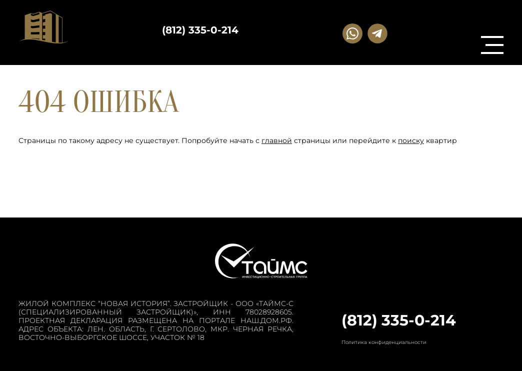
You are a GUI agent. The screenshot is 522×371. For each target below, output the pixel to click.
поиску (411, 140)
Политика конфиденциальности (384, 342)
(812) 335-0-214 (200, 30)
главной (277, 140)
